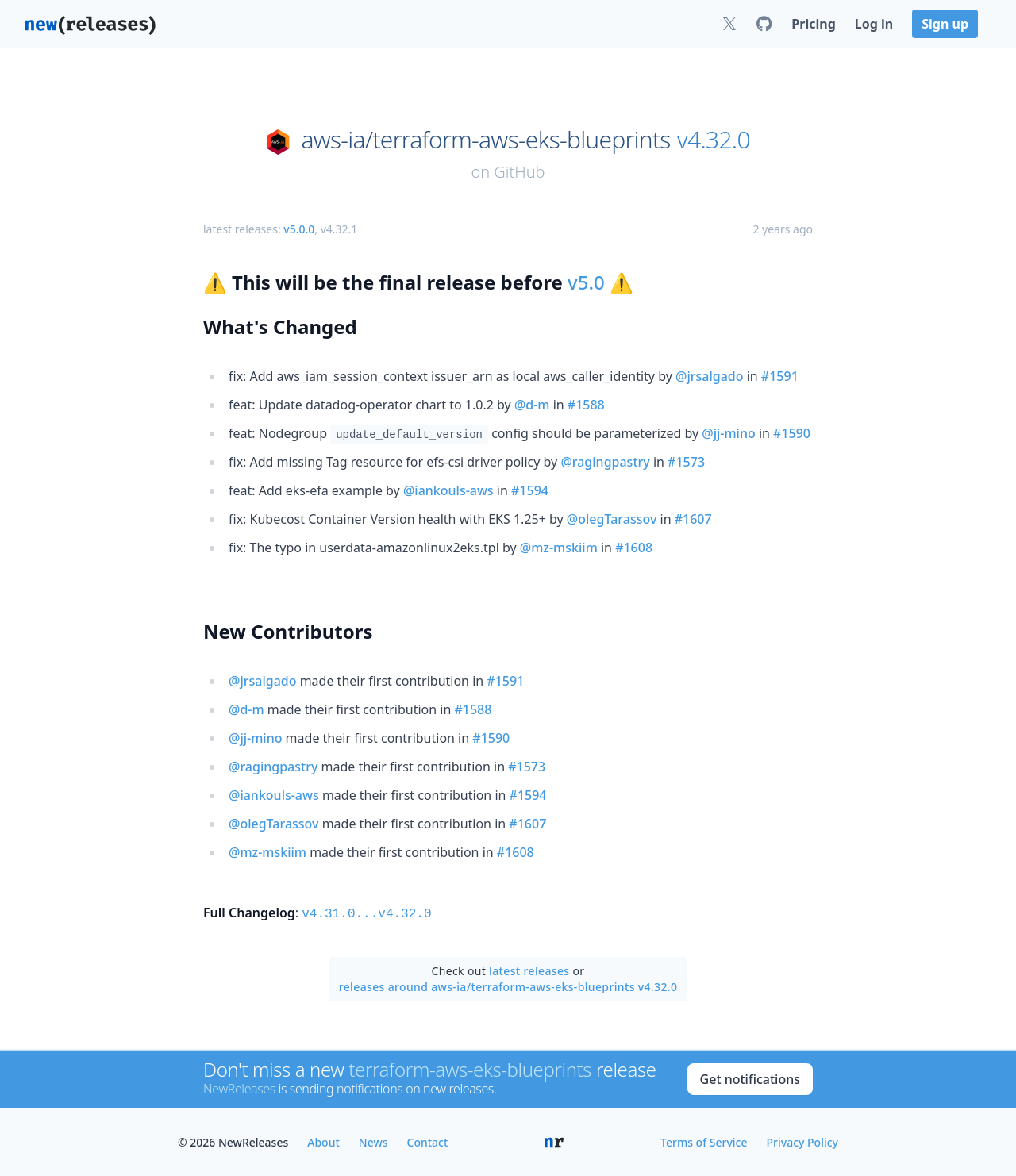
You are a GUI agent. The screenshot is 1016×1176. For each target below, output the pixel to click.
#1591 (780, 376)
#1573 (686, 462)
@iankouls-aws (448, 490)
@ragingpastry (604, 462)
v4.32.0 (713, 140)
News (373, 1140)
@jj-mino (728, 433)
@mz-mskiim (559, 547)
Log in (874, 24)
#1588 (586, 404)
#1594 (529, 490)
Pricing (813, 24)
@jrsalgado (709, 376)
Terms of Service (703, 1140)
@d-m (532, 404)
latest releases (529, 969)
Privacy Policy (802, 1140)
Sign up (945, 24)
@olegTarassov (612, 519)
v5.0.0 (298, 228)
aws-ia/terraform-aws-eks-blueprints (485, 140)
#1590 (791, 433)
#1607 (693, 519)
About (323, 1140)
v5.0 (586, 282)
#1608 (633, 547)
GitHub (519, 172)
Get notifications (750, 1077)
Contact (427, 1140)
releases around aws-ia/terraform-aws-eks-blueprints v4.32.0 (508, 985)
